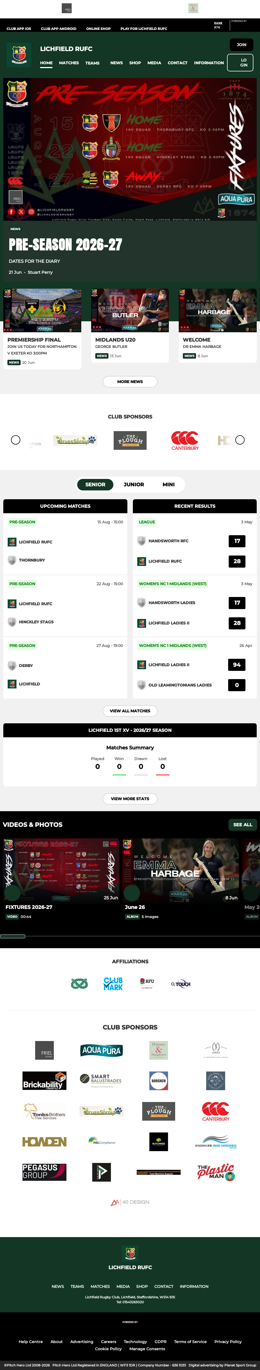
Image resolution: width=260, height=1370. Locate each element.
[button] (46, 63)
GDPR (160, 1341)
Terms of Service (190, 1341)
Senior (95, 485)
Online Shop (98, 29)
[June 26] (180, 871)
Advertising (81, 1341)
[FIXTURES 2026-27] (61, 871)
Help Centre (31, 1341)
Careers (108, 1341)
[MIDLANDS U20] (130, 311)
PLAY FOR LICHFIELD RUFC (144, 29)
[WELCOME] (218, 311)
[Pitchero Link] (242, 27)
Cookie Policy (108, 1348)
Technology (135, 1341)
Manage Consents (147, 1348)
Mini (169, 485)
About (57, 1341)
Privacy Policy (228, 1341)
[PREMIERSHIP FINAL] (42, 311)
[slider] (12, 936)
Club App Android (58, 29)
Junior (134, 485)
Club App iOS (19, 29)
